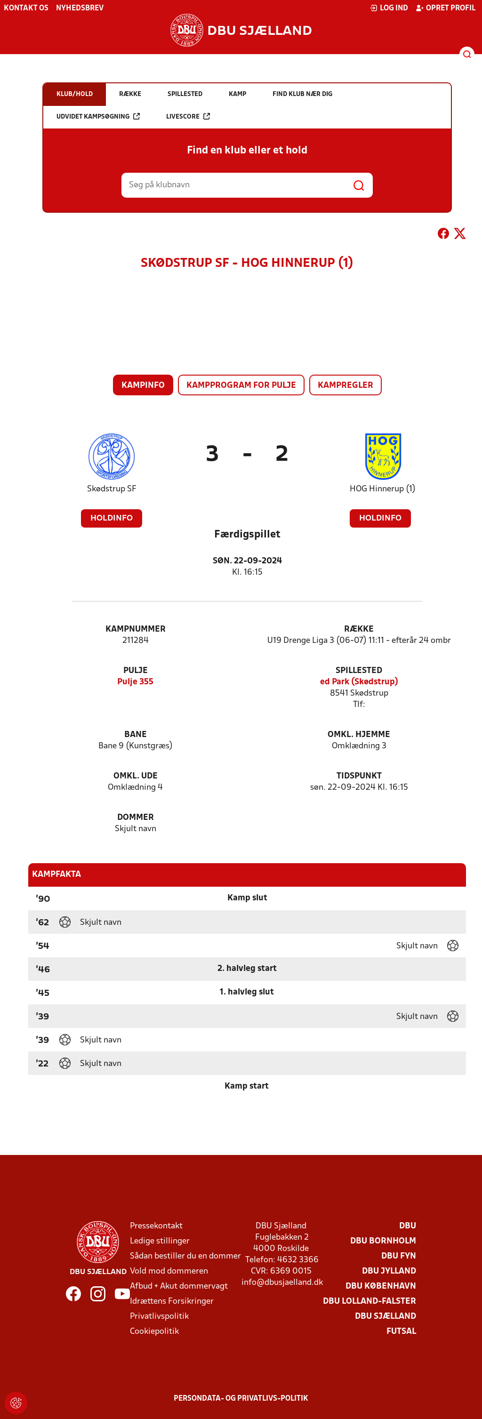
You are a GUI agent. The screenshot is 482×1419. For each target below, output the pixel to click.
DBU (407, 1226)
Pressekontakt (156, 1226)
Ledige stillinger (160, 1241)
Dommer (135, 818)
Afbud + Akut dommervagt (179, 1287)
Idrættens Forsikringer (172, 1302)
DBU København (380, 1287)
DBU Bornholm (383, 1241)
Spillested (359, 671)
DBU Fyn (398, 1256)
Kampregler (345, 386)
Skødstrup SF (112, 489)
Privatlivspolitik (159, 1317)
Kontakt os (26, 8)
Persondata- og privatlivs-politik (241, 1398)
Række (359, 629)
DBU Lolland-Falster (369, 1302)
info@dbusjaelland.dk (282, 1283)
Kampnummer (135, 629)
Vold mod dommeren (169, 1271)
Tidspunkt (359, 776)
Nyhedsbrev (80, 8)
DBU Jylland (389, 1271)
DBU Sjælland (385, 1317)
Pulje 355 (135, 682)
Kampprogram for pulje (241, 386)
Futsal (401, 1332)
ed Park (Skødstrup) (359, 682)
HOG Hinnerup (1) (383, 489)
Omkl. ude (135, 776)
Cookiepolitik (154, 1332)
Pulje (135, 671)
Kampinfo (143, 386)
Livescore (188, 116)
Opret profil (445, 8)
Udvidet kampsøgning (98, 116)
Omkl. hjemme (359, 735)
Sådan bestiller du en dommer (185, 1256)
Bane (135, 735)
